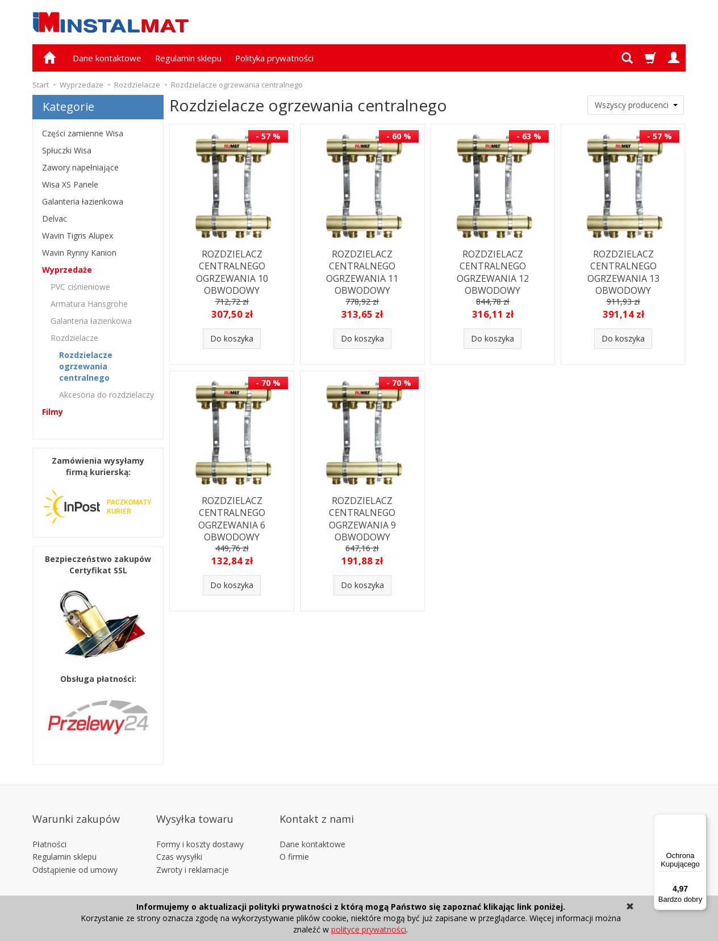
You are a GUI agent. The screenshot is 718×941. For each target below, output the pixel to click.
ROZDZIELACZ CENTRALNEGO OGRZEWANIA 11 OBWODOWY (362, 270)
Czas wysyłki (179, 838)
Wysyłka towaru (194, 808)
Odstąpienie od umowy (75, 851)
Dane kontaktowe (107, 58)
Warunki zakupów (76, 808)
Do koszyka (231, 338)
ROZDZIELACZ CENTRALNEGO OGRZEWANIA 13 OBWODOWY (623, 270)
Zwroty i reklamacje (192, 851)
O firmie (294, 838)
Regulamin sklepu (188, 58)
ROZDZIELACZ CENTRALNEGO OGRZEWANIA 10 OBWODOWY (232, 270)
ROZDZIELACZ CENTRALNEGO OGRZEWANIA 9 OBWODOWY (362, 516)
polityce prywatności (368, 929)
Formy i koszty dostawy (200, 825)
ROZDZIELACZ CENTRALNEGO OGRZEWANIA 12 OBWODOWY (493, 270)
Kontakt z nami (316, 808)
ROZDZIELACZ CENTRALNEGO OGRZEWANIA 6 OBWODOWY (231, 516)
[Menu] (700, 820)
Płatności (49, 825)
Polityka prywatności (274, 58)
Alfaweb (594, 884)
